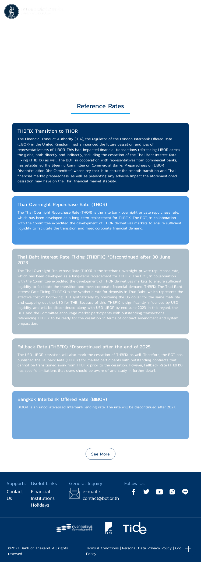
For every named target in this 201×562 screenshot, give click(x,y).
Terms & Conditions (102, 548)
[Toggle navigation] (191, 12)
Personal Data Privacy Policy (147, 548)
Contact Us (15, 495)
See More (100, 454)
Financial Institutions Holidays (43, 498)
